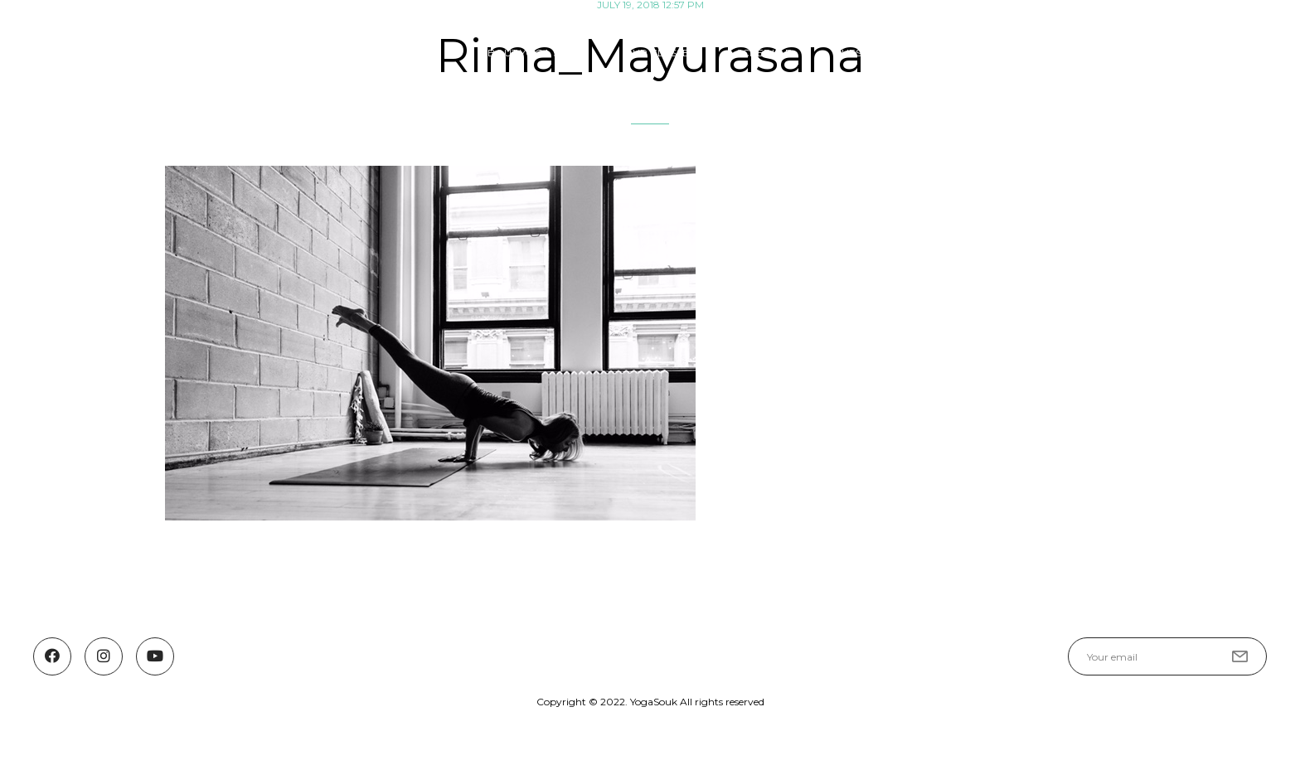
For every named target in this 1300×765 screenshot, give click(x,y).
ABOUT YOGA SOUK (531, 52)
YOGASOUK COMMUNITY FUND (1095, 52)
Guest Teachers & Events (904, 52)
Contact (1240, 52)
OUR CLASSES (659, 52)
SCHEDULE (764, 52)
